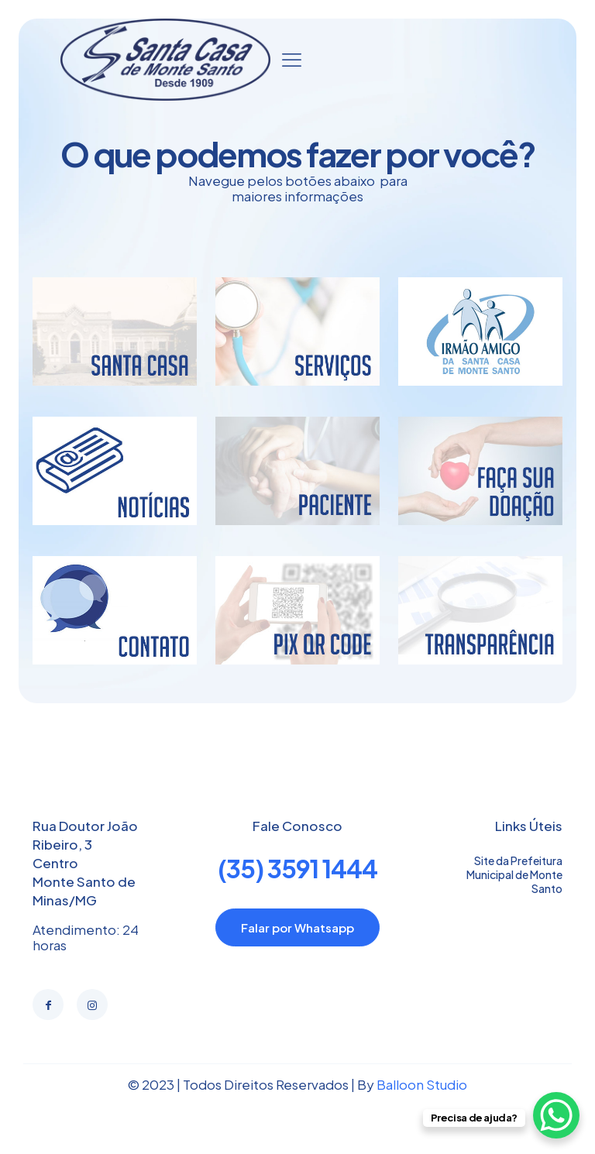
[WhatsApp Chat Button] (556, 1115)
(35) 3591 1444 (297, 868)
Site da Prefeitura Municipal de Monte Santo (514, 874)
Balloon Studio (422, 1084)
